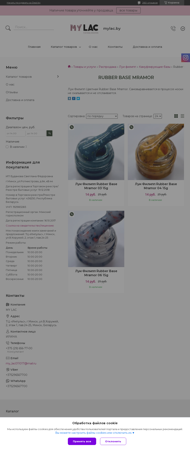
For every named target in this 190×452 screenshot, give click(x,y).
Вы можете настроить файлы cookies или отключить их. (93, 433)
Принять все (82, 441)
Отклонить (113, 441)
